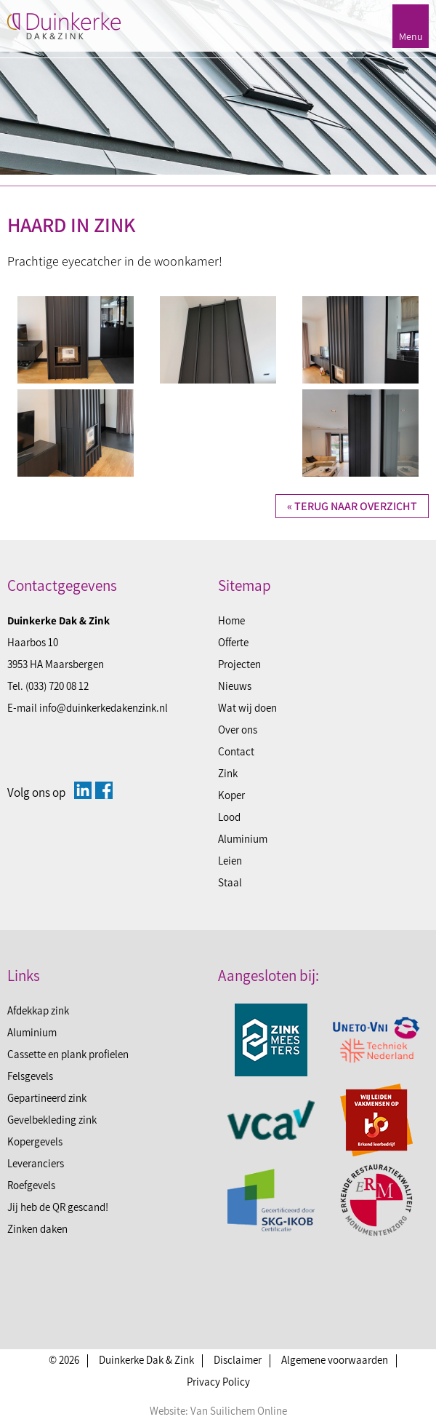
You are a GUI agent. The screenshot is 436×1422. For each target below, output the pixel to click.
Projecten (239, 664)
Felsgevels (30, 1076)
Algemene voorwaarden (334, 1360)
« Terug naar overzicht (352, 506)
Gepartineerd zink (46, 1098)
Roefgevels (31, 1185)
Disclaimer (238, 1360)
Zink (228, 773)
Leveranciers (35, 1163)
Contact (236, 751)
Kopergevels (34, 1141)
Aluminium (242, 839)
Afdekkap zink (38, 1010)
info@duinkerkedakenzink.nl (103, 708)
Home (231, 620)
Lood (229, 817)
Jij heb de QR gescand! (57, 1207)
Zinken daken (37, 1229)
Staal (230, 882)
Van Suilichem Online (238, 1411)
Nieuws (234, 686)
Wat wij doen (247, 708)
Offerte (233, 642)
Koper (231, 795)
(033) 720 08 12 (57, 686)
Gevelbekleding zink (52, 1120)
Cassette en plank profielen (68, 1054)
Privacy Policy (218, 1382)
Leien (230, 860)
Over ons (237, 729)
